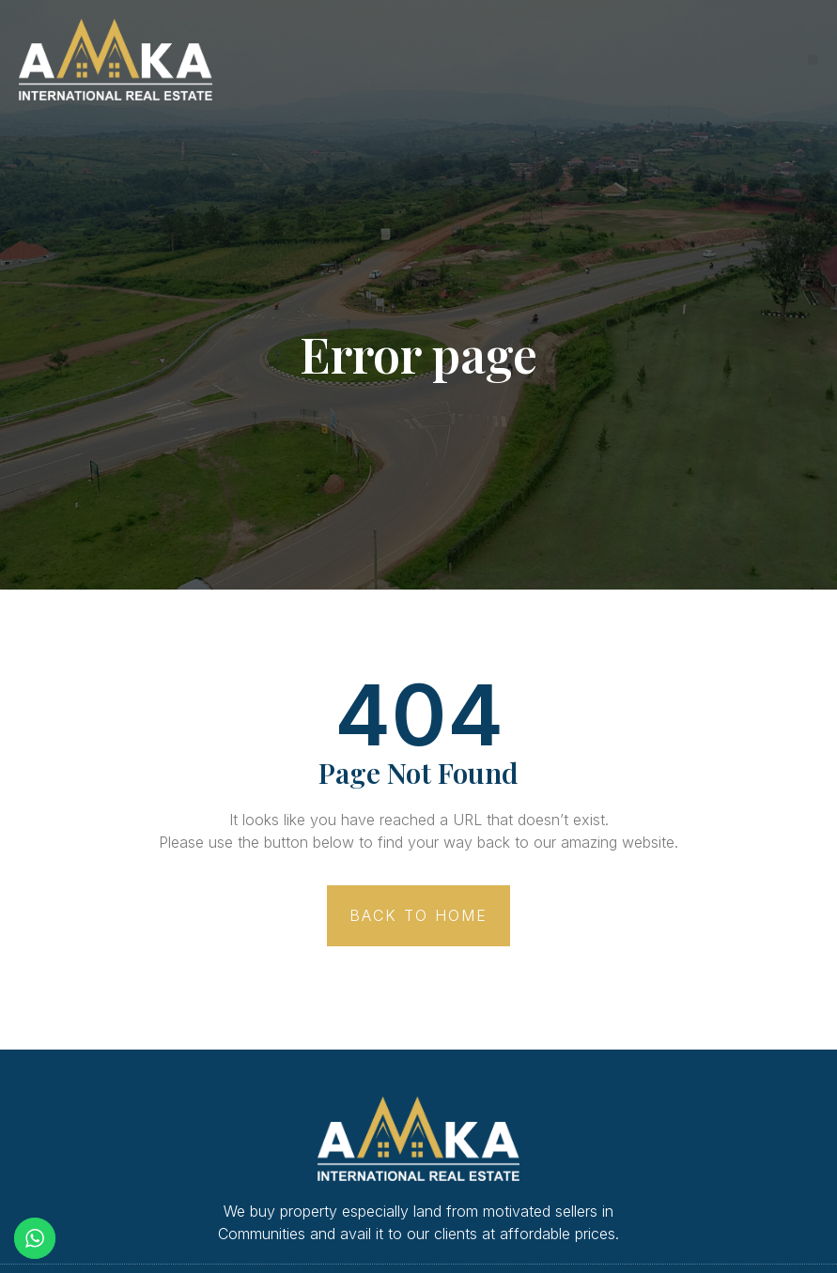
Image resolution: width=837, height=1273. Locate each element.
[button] (813, 59)
